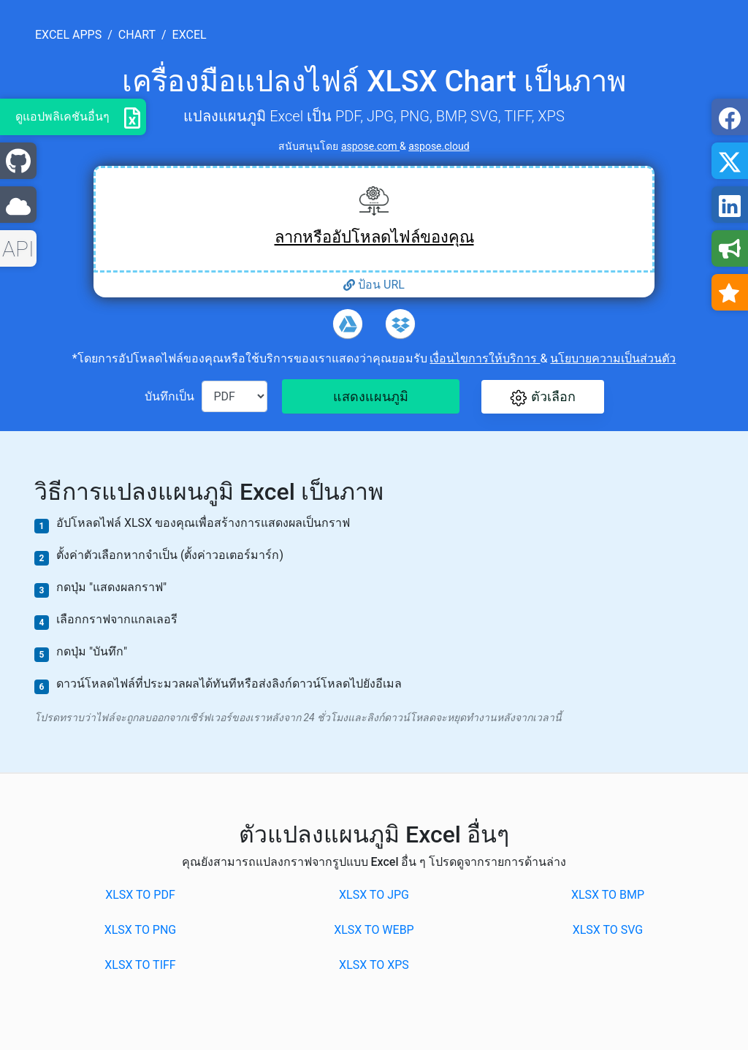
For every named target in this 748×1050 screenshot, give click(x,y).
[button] (542, 397)
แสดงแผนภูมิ (370, 396)
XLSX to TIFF (139, 965)
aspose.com (370, 146)
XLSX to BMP (607, 895)
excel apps (68, 35)
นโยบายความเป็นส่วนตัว (613, 358)
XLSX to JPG (374, 895)
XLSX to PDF (140, 895)
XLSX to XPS (374, 965)
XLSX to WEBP (374, 930)
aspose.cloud (438, 146)
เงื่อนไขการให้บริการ (485, 358)
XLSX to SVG (608, 930)
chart (137, 35)
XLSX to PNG (140, 930)
